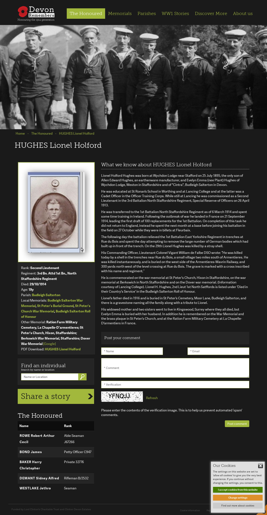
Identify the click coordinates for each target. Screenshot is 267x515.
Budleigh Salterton (46, 295)
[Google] (49, 344)
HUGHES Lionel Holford (63, 349)
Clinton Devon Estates (78, 509)
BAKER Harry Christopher (31, 465)
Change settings (237, 497)
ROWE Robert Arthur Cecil (37, 439)
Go (83, 377)
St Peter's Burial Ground (55, 306)
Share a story (45, 396)
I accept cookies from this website (238, 489)
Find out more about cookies (237, 505)
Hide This (260, 465)
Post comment (237, 424)
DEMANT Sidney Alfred (39, 478)
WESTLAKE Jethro (35, 488)
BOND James (31, 452)
